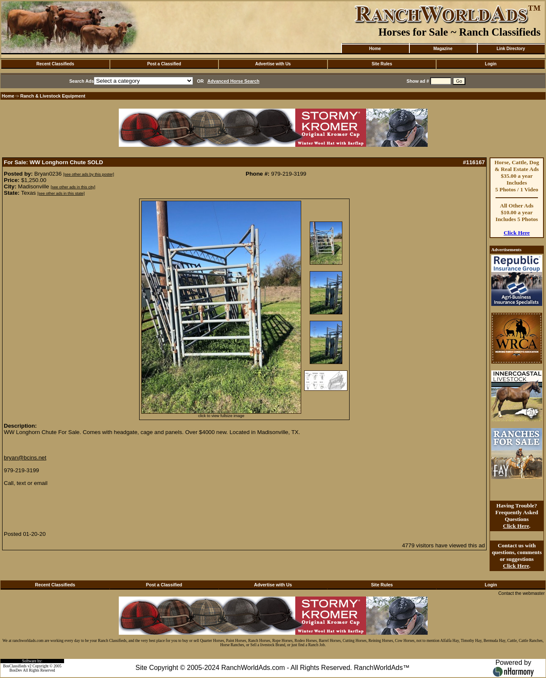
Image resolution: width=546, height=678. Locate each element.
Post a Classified (164, 64)
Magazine (442, 48)
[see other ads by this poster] (88, 174)
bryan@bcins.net (25, 457)
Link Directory (510, 48)
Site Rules (382, 64)
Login (490, 64)
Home (375, 48)
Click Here (517, 233)
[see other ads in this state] (60, 193)
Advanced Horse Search (233, 81)
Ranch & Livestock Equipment (52, 95)
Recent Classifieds (55, 64)
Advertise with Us (273, 64)
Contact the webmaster (521, 593)
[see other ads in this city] (72, 187)
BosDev (15, 670)
